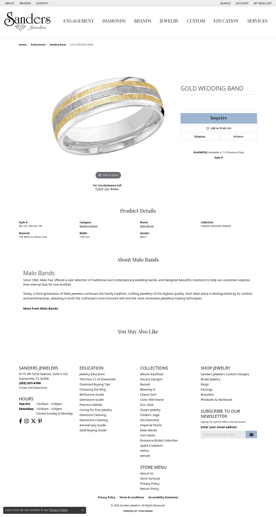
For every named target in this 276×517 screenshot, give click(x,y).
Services (257, 21)
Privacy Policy (149, 484)
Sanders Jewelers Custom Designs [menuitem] (225, 374)
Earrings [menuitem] (207, 389)
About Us (146, 473)
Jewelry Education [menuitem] (92, 374)
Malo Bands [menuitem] (148, 430)
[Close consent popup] (82, 510)
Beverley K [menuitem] (147, 389)
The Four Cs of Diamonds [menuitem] (98, 379)
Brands (142, 21)
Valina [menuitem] (144, 451)
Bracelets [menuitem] (207, 394)
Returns (238, 137)
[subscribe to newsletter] (251, 434)
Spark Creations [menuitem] (151, 445)
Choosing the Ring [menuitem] (93, 389)
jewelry (23, 44)
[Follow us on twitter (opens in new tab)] (33, 421)
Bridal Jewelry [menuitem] (210, 379)
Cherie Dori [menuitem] (148, 394)
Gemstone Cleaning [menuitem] (94, 420)
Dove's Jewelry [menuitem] (150, 410)
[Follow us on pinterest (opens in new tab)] (40, 421)
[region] (108, 116)
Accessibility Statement (163, 497)
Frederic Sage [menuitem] (149, 415)
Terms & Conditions (132, 497)
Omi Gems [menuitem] (147, 435)
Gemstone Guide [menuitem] (92, 400)
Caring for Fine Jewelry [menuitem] (96, 410)
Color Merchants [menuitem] (152, 400)
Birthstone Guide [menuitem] (92, 394)
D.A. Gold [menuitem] (146, 405)
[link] (9, 3)
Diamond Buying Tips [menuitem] (95, 384)
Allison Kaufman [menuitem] (152, 374)
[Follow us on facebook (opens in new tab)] (20, 421)
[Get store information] (33, 388)
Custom (196, 21)
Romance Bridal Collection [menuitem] (159, 440)
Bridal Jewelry (38, 44)
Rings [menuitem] (205, 384)
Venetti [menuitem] (145, 456)
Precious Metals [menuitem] (91, 405)
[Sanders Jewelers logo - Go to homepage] (28, 21)
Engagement (78, 21)
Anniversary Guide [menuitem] (93, 425)
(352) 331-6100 (107, 189)
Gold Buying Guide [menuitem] (93, 430)
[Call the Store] (30, 383)
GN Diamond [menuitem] (149, 420)
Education (226, 21)
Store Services (150, 478)
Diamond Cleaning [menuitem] (93, 415)
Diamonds (113, 21)
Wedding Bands (58, 44)
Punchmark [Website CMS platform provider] (146, 511)
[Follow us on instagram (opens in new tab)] (26, 421)
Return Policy (149, 489)
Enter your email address (219, 427)
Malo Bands (147, 226)
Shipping (199, 137)
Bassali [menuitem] (145, 384)
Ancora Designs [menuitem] (151, 379)
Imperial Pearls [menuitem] (151, 425)
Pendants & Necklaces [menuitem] (216, 400)
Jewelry (169, 21)
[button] (225, 3)
